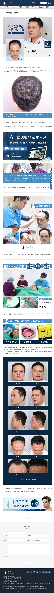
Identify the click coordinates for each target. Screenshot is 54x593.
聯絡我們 (47, 7)
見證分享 (40, 7)
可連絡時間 (5, 541)
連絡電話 (29, 536)
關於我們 (6, 7)
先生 (29, 532)
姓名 (6, 532)
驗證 (6, 556)
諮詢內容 (5, 544)
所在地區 (29, 540)
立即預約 (37, 4)
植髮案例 (33, 7)
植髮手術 (20, 7)
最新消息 (13, 7)
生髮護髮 (27, 7)
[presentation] (15, 558)
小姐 (32, 532)
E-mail (5, 535)
